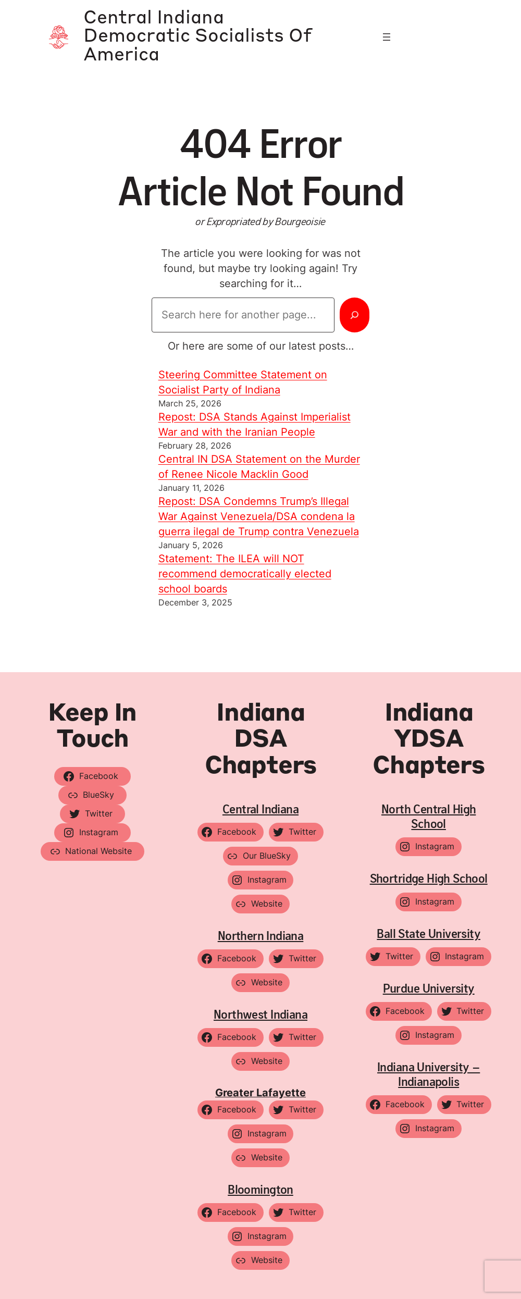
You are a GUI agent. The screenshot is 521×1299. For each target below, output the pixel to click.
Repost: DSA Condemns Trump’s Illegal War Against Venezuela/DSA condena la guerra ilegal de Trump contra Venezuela (258, 516)
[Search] (354, 315)
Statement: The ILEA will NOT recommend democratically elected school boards (244, 573)
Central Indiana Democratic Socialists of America (197, 37)
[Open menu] (386, 37)
